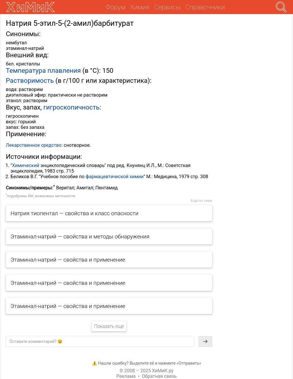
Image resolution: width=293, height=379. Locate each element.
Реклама (126, 376)
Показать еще (109, 326)
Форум (115, 7)
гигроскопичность (71, 107)
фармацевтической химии (115, 176)
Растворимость (30, 80)
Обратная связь (159, 376)
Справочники (205, 7)
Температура (26, 70)
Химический (25, 165)
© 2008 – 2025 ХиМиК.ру (146, 370)
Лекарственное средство (34, 145)
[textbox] (100, 341)
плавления (64, 70)
